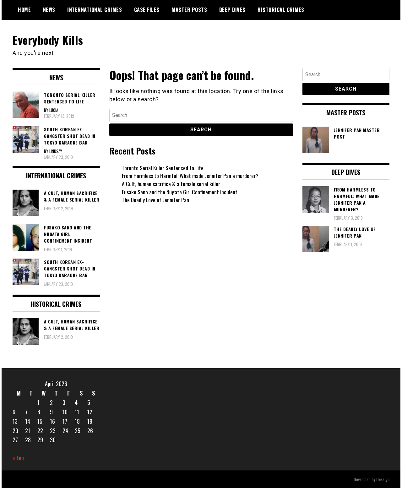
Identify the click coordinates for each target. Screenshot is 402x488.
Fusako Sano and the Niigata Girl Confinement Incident (179, 191)
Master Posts (189, 9)
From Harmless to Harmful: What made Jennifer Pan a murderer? (190, 175)
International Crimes (94, 9)
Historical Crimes (281, 9)
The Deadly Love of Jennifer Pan (155, 200)
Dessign (382, 479)
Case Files (147, 9)
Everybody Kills (48, 39)
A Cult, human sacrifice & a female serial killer (171, 184)
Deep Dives (232, 9)
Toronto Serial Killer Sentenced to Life (163, 167)
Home (24, 9)
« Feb (18, 458)
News (49, 9)
